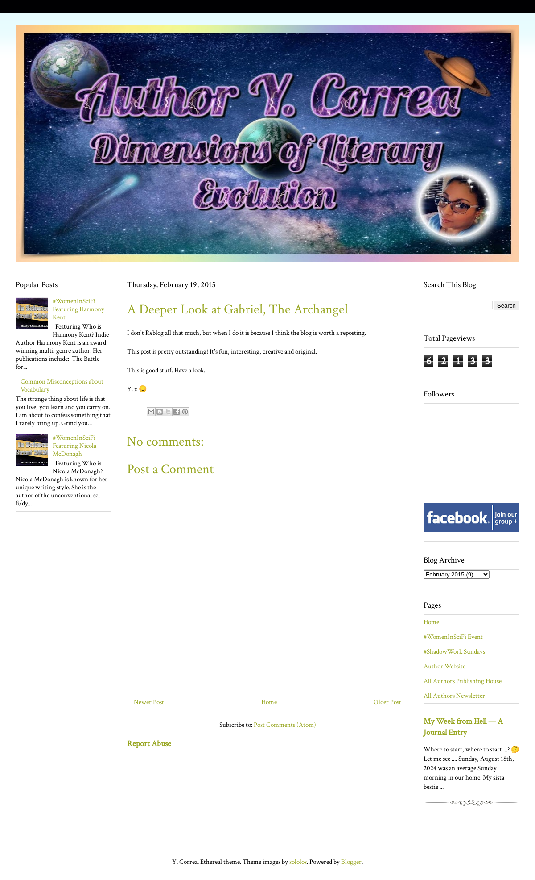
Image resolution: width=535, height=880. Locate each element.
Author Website (444, 666)
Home (269, 702)
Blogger (351, 862)
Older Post (387, 702)
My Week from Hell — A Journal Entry (463, 727)
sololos (298, 862)
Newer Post (149, 702)
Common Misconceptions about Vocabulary (62, 385)
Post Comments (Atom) (285, 725)
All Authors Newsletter (454, 696)
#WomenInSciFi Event (453, 637)
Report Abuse (149, 743)
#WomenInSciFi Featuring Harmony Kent (78, 309)
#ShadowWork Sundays (454, 651)
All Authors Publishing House (463, 681)
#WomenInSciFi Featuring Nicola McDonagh (74, 446)
